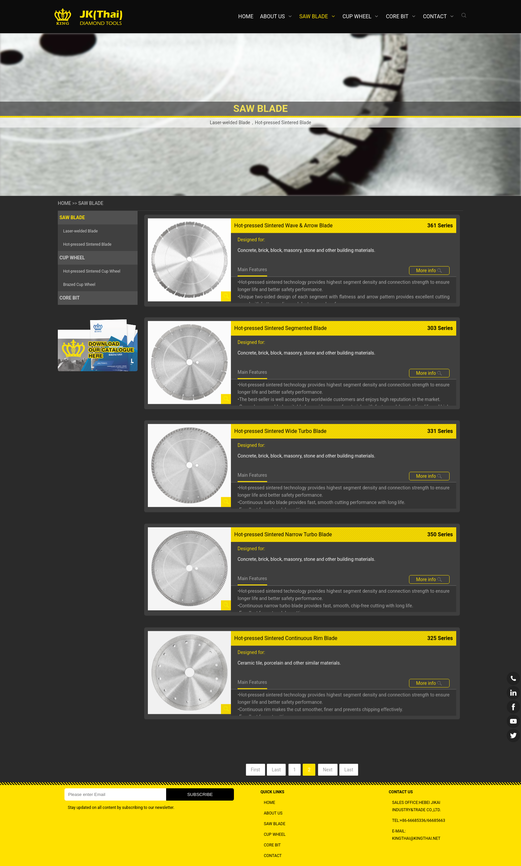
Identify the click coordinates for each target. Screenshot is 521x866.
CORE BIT (397, 16)
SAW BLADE (313, 16)
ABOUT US (272, 16)
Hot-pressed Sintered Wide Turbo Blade (280, 480)
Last (276, 776)
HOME (245, 16)
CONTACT (435, 16)
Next (328, 776)
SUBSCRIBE (200, 794)
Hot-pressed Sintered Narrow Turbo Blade (283, 592)
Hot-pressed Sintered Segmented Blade (280, 369)
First (255, 776)
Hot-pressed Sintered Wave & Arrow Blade (283, 259)
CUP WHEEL (357, 16)
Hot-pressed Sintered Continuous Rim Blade (286, 704)
